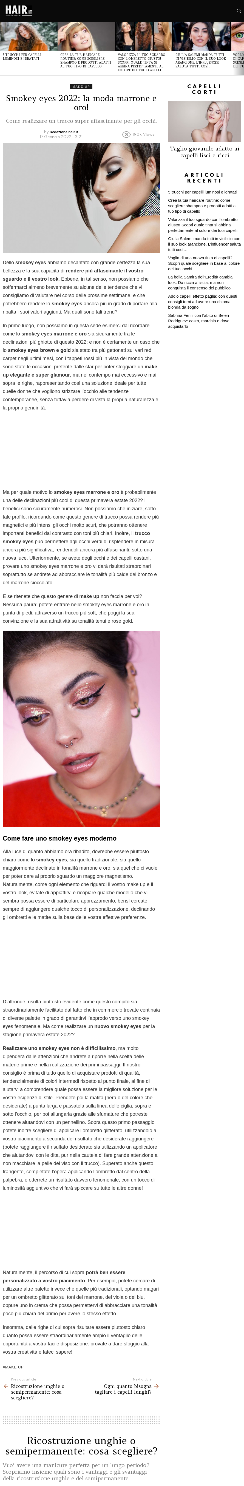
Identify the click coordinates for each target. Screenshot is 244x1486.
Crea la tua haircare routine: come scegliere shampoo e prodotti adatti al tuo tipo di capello (85, 60)
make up (14, 1367)
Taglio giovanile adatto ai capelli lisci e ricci (204, 151)
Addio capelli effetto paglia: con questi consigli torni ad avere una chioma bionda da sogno (202, 301)
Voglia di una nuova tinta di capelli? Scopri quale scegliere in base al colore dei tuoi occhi (204, 263)
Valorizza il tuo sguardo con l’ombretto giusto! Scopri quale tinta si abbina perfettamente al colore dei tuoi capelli (141, 62)
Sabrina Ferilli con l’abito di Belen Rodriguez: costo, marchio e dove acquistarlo (198, 321)
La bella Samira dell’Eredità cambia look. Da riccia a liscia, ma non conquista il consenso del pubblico (200, 282)
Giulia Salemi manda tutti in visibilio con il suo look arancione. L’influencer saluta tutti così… (200, 60)
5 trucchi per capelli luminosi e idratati (22, 57)
